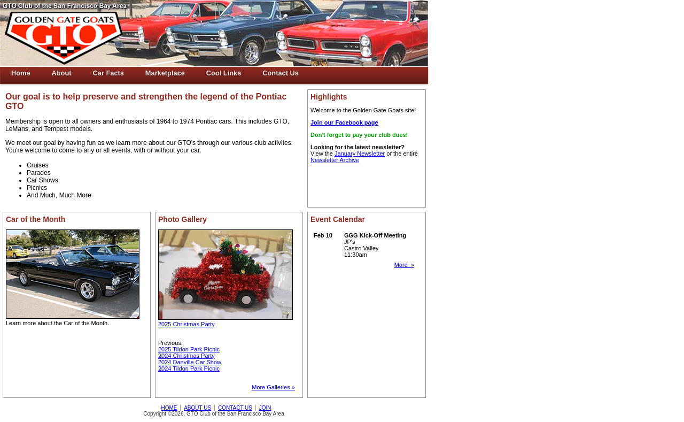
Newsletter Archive (334, 160)
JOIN (265, 408)
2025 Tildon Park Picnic (189, 349)
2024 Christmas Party (186, 355)
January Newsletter (360, 153)
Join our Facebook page (344, 122)
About (62, 73)
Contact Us (280, 73)
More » (404, 265)
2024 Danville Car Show (189, 362)
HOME (169, 408)
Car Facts (108, 73)
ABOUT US (197, 408)
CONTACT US (235, 408)
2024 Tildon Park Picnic (189, 368)
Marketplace (165, 73)
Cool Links (223, 73)
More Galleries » (273, 387)
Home (20, 73)
